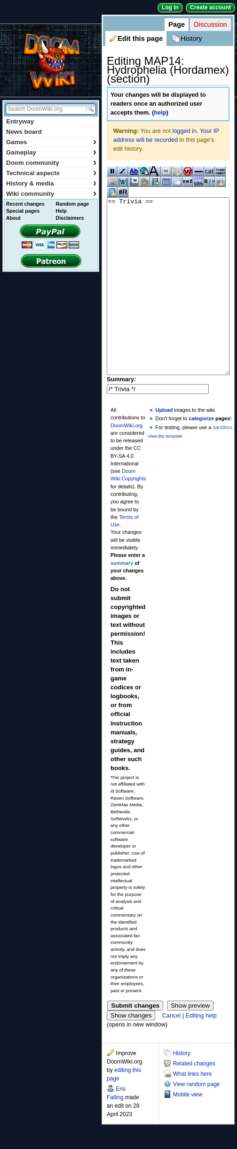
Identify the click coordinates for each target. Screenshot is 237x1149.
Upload (164, 445)
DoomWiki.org (126, 460)
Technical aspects (51, 173)
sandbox (222, 462)
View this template (165, 471)
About (13, 218)
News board (24, 131)
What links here (192, 1109)
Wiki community (51, 194)
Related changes (194, 1098)
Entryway (20, 121)
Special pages (23, 211)
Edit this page (140, 38)
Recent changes (25, 204)
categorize (201, 453)
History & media (51, 183)
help (160, 112)
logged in (184, 131)
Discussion (210, 24)
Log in (170, 7)
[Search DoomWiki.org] (44, 109)
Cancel (171, 1051)
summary (122, 598)
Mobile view (188, 1129)
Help (61, 211)
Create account (210, 7)
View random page (196, 1119)
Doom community (51, 163)
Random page (72, 204)
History (191, 38)
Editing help (201, 1051)
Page (176, 24)
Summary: (121, 414)
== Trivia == (168, 304)
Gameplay (51, 152)
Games (51, 142)
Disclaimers (70, 218)
